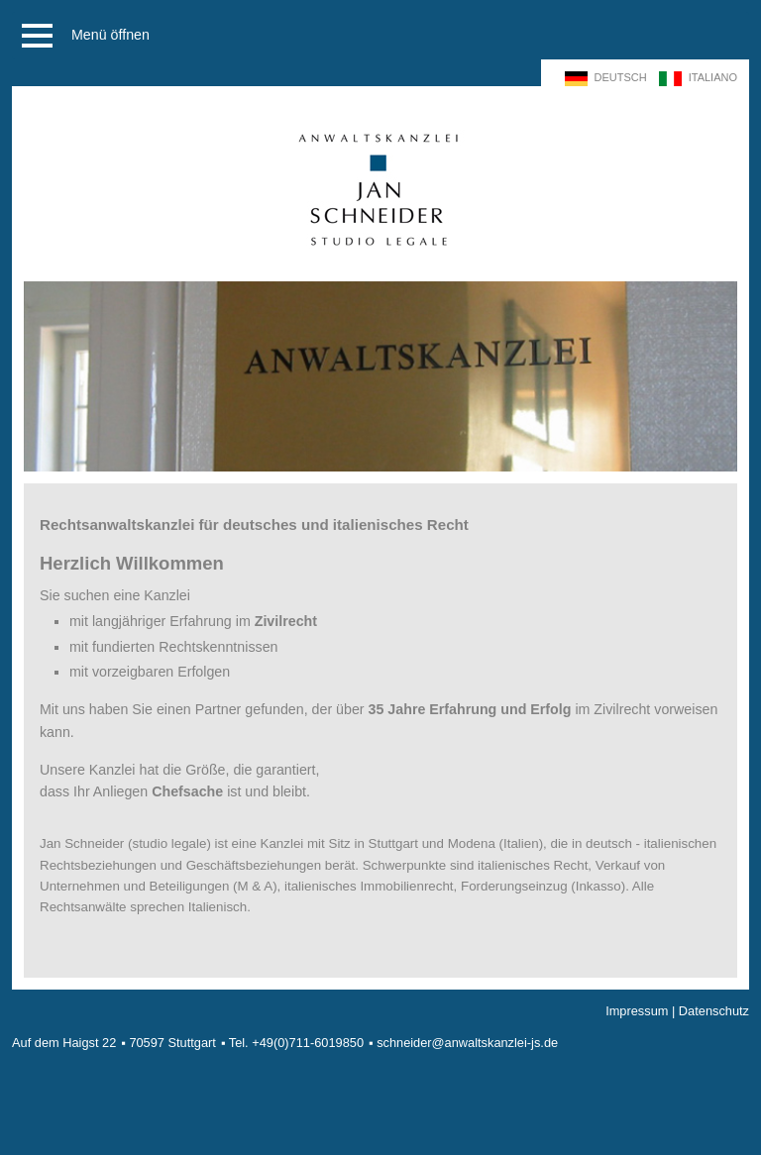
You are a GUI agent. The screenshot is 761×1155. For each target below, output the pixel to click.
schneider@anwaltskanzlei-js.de (467, 1042)
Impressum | (642, 1010)
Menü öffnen (83, 35)
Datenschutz (714, 1010)
